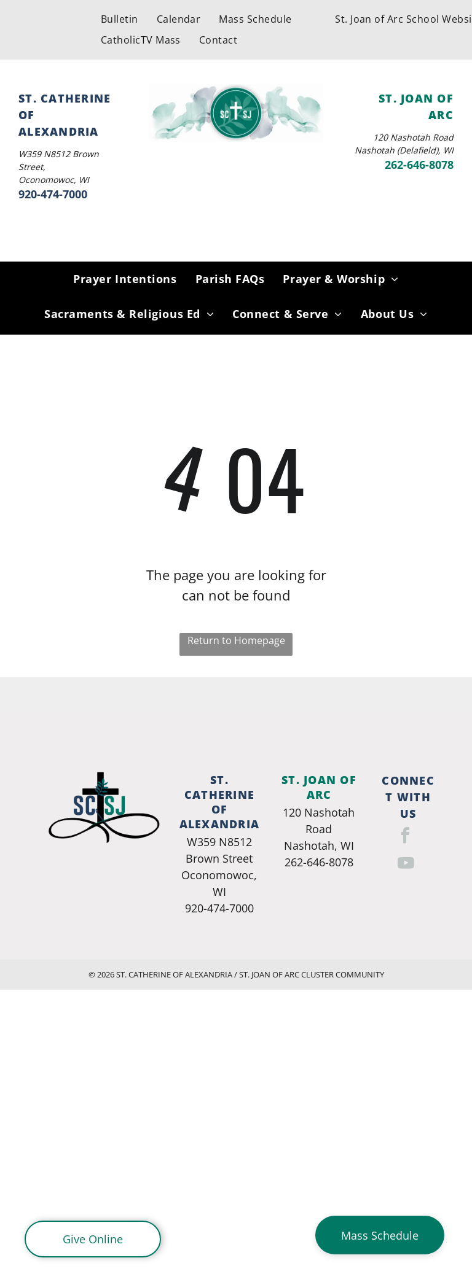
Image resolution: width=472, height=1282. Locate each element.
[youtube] (406, 865)
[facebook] (405, 837)
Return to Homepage (236, 640)
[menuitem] (120, 19)
